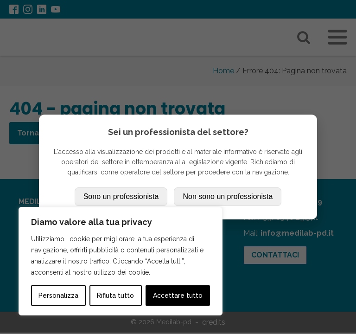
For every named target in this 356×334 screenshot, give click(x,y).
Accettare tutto (178, 295)
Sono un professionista (121, 196)
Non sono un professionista (228, 196)
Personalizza (58, 295)
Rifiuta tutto (115, 295)
